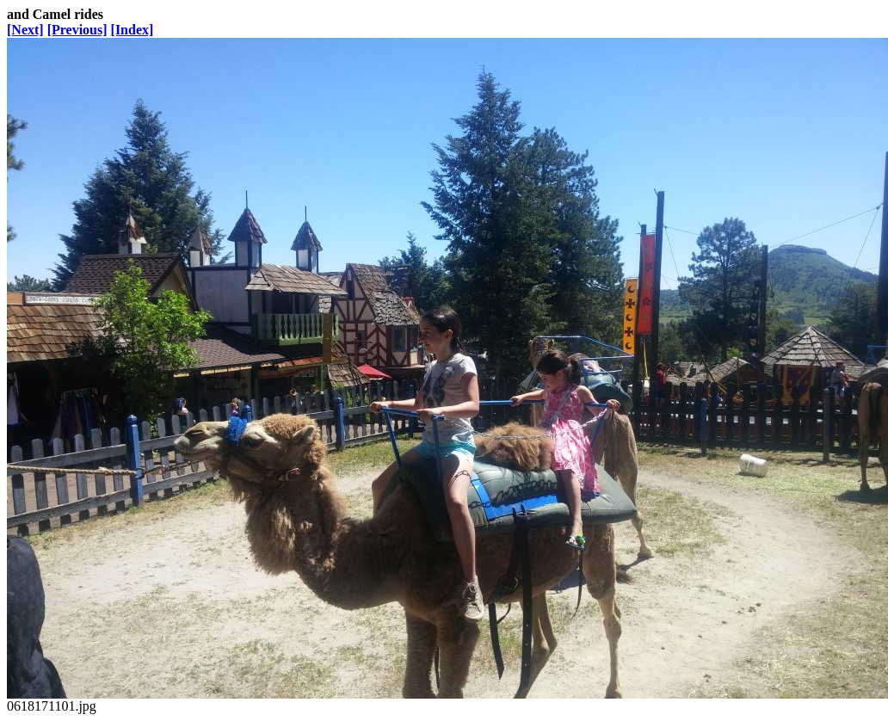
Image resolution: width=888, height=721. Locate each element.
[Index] (132, 29)
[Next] (25, 29)
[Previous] (77, 29)
